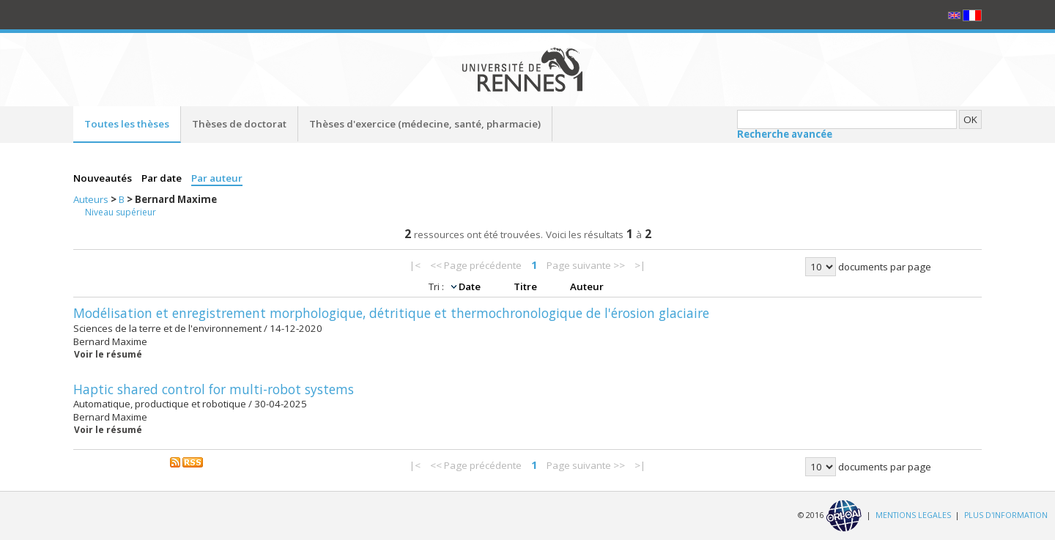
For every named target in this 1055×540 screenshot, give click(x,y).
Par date (162, 178)
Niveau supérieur (120, 212)
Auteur (587, 286)
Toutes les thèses (126, 123)
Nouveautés (103, 178)
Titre (526, 286)
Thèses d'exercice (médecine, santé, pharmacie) (425, 123)
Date (471, 286)
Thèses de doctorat (239, 123)
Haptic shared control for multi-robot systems (213, 389)
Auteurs (92, 199)
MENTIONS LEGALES (913, 515)
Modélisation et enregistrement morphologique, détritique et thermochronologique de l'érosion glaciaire (391, 313)
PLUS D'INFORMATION (1006, 515)
